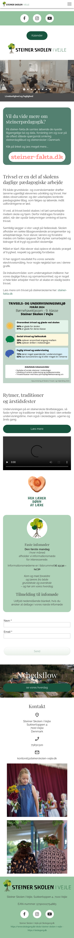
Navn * (8, 620)
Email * (8, 631)
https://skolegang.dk (37, 930)
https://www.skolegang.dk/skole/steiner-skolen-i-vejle (36, 927)
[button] (69, 4)
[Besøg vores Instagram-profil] (37, 18)
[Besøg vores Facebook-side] (24, 18)
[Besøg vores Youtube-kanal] (49, 18)
